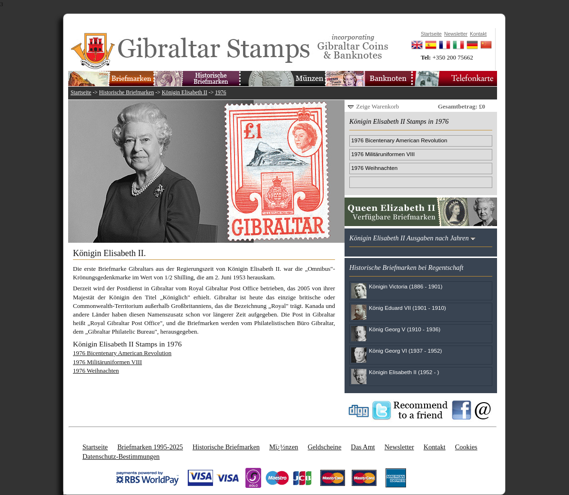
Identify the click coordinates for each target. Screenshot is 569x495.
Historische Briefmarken (126, 92)
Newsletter (399, 447)
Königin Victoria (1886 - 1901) (405, 286)
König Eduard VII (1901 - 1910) (407, 308)
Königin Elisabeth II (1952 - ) (404, 372)
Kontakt (435, 447)
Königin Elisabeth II (184, 92)
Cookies (466, 447)
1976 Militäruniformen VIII (107, 362)
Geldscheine (325, 447)
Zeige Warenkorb (377, 106)
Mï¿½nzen (283, 447)
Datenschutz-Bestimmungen (121, 456)
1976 (220, 92)
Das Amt (363, 447)
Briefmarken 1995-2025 (150, 447)
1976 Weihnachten (96, 370)
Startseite (81, 92)
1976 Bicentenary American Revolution (122, 352)
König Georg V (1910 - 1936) (404, 329)
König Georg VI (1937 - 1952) (405, 350)
